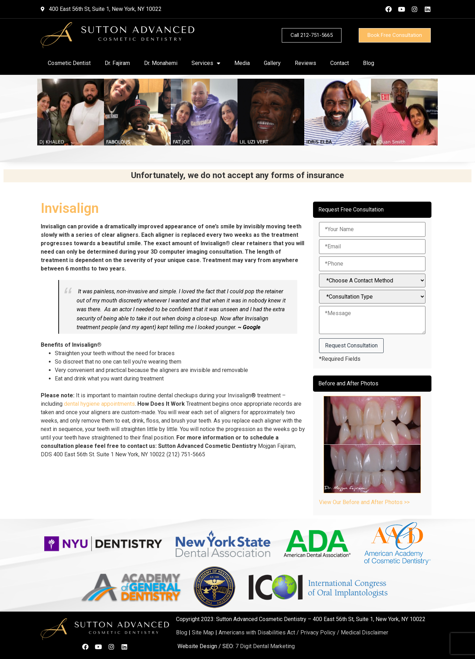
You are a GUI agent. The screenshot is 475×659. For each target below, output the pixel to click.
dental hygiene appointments (99, 403)
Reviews (305, 63)
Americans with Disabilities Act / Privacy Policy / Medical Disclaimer (303, 632)
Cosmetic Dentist (69, 63)
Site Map (203, 632)
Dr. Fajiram (117, 63)
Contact (339, 63)
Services (205, 63)
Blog (368, 63)
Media (242, 63)
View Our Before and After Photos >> (364, 502)
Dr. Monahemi (160, 63)
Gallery (272, 63)
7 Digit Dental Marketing (265, 646)
